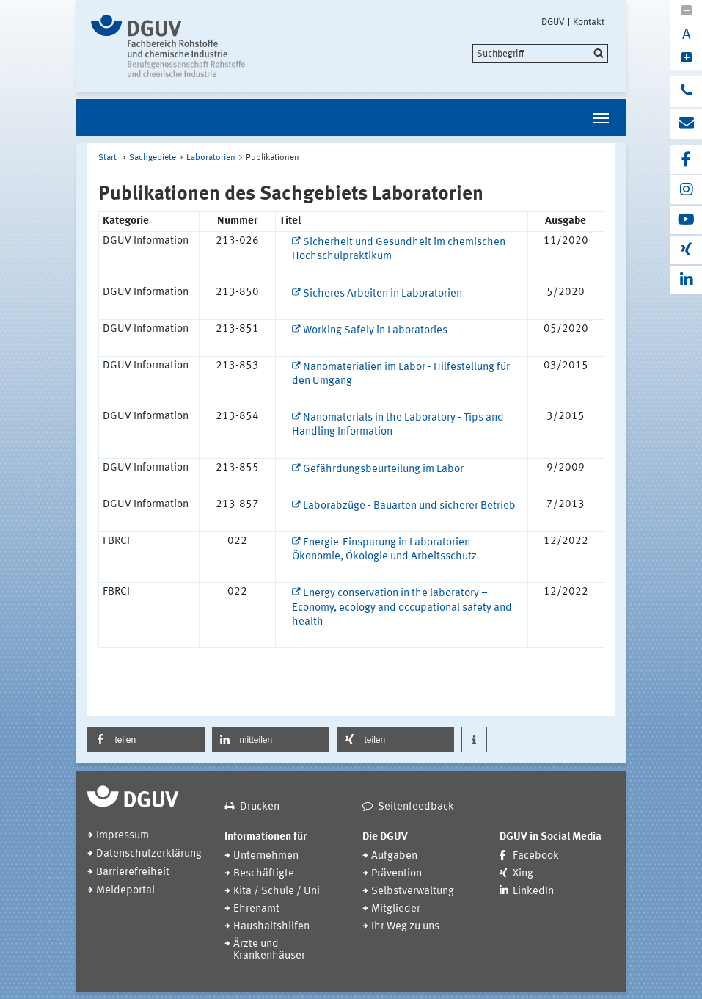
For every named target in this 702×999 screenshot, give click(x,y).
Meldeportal (125, 890)
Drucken (259, 807)
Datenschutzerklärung (149, 854)
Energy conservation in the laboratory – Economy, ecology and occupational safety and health (402, 607)
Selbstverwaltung (412, 891)
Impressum (122, 835)
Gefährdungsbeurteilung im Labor (383, 469)
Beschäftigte (263, 873)
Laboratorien (210, 157)
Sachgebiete (152, 157)
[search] (540, 53)
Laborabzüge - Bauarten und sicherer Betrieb (409, 506)
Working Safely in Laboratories (375, 330)
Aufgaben (394, 856)
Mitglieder (395, 909)
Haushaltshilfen (271, 926)
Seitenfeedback (416, 807)
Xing (523, 873)
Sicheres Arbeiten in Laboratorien (382, 293)
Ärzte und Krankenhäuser (269, 950)
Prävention (396, 873)
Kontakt (588, 22)
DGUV (553, 22)
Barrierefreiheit (132, 872)
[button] (146, 739)
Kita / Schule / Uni (276, 891)
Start (107, 157)
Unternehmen (266, 856)
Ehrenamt (256, 909)
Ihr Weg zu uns (405, 926)
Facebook (536, 856)
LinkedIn (533, 891)
